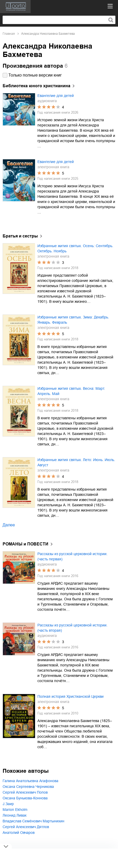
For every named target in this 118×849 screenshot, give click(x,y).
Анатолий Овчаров (19, 832)
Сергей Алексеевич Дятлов (26, 827)
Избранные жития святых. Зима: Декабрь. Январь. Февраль (73, 319)
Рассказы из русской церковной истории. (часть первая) (72, 556)
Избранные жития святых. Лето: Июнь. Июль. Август (76, 462)
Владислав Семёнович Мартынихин (33, 821)
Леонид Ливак (14, 815)
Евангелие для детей (55, 96)
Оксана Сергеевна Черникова (28, 786)
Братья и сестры (20, 236)
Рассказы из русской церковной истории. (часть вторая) (72, 627)
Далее (9, 525)
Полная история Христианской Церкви (70, 696)
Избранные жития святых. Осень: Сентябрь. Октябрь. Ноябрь (75, 248)
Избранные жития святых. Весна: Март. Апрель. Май (71, 391)
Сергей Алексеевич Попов (25, 792)
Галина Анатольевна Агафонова (30, 781)
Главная (9, 34)
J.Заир (8, 804)
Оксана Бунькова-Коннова (25, 798)
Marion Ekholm (15, 809)
